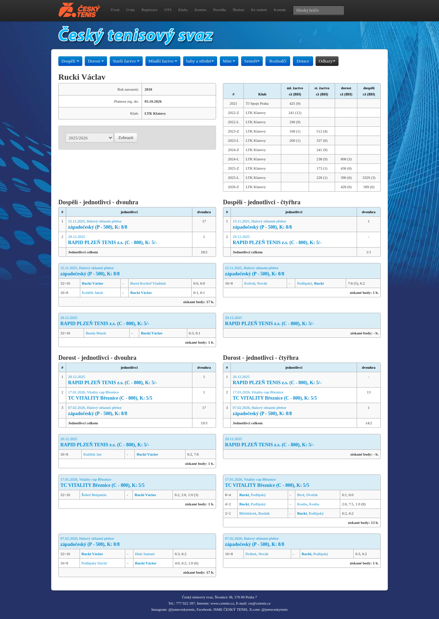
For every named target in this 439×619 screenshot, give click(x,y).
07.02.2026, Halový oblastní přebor (129, 411)
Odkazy (327, 61)
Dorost (96, 61)
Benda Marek (96, 333)
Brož (300, 495)
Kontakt (280, 10)
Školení (238, 10)
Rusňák (264, 513)
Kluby (183, 10)
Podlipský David (94, 563)
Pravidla (219, 10)
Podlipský (304, 283)
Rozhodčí (277, 61)
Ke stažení (259, 10)
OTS (167, 10)
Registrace (149, 10)
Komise (200, 10)
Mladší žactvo (163, 61)
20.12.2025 (129, 380)
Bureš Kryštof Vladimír (148, 283)
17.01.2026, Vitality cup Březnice (129, 395)
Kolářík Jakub (92, 292)
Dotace (303, 61)
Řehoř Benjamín (94, 495)
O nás (130, 10)
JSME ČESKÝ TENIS (230, 609)
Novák (262, 283)
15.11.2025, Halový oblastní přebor (129, 224)
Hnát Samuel (145, 554)
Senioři (252, 61)
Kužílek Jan (92, 454)
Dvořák (312, 495)
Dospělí (70, 61)
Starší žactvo (126, 61)
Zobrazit (125, 137)
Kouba (302, 504)
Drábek (251, 554)
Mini (229, 61)
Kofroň (249, 283)
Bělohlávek (248, 513)
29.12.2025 (129, 240)
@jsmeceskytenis (181, 609)
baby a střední (200, 61)
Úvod (115, 10)
